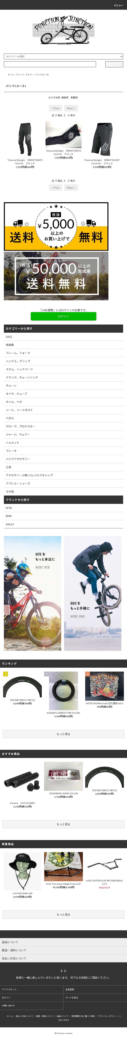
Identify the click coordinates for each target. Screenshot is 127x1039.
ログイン (6, 997)
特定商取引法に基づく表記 (83, 1016)
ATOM (66, 1020)
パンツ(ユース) (42, 74)
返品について (62, 1016)
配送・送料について (45, 1016)
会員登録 (69, 989)
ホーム (11, 74)
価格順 (64, 97)
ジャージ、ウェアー (24, 74)
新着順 (74, 97)
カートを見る (71, 997)
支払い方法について (24, 1016)
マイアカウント (9, 989)
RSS (60, 1020)
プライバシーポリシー (107, 1016)
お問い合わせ (8, 1005)
